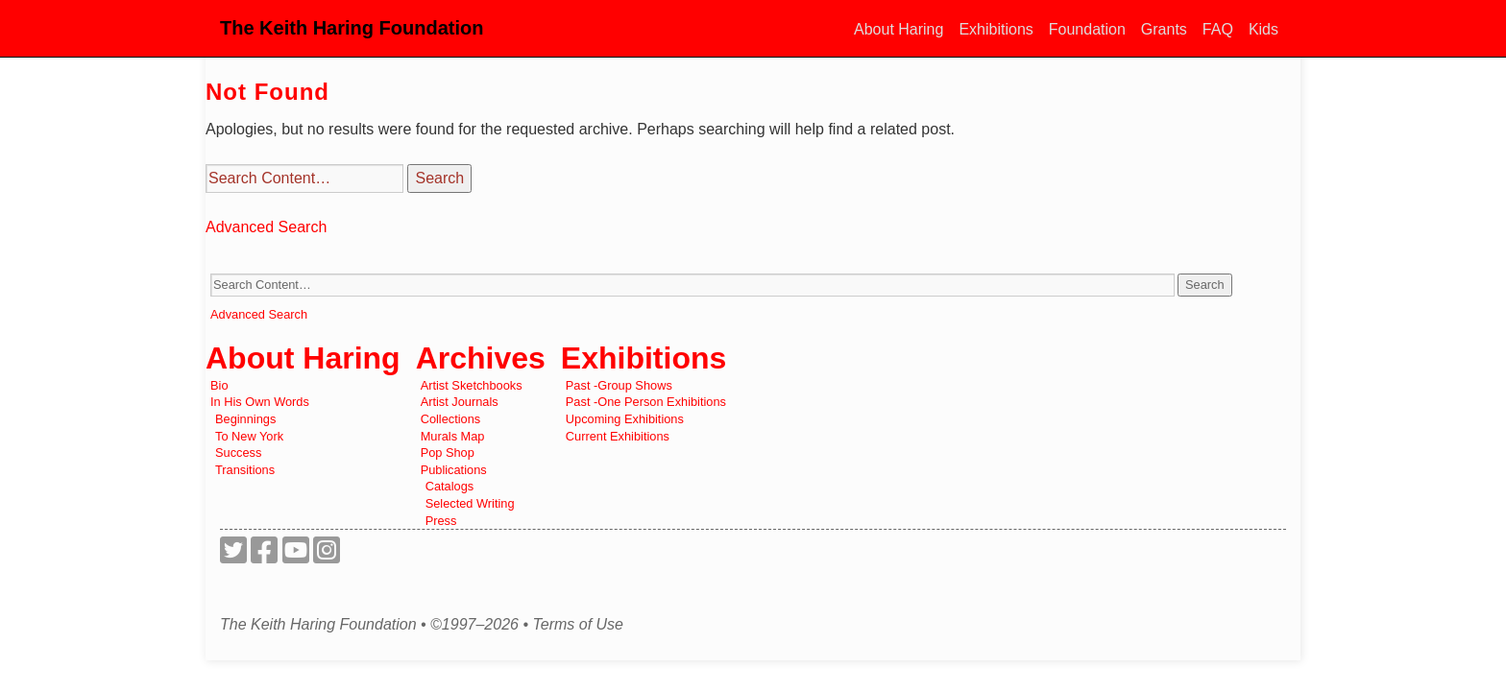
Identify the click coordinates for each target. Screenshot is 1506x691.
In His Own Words (259, 401)
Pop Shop (447, 452)
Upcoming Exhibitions (625, 419)
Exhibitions (995, 29)
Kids (1263, 29)
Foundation (1087, 29)
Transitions (245, 470)
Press (441, 520)
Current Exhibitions (617, 436)
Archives (481, 358)
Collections (451, 419)
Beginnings (245, 419)
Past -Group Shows (619, 385)
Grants (1164, 29)
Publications (454, 470)
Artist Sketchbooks (471, 385)
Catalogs (449, 486)
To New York (249, 436)
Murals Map (453, 436)
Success (238, 452)
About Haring (898, 29)
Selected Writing (470, 503)
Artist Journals (459, 401)
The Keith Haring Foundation (351, 27)
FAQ (1217, 29)
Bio (219, 385)
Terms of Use (577, 624)
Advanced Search (266, 227)
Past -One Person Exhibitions (646, 401)
